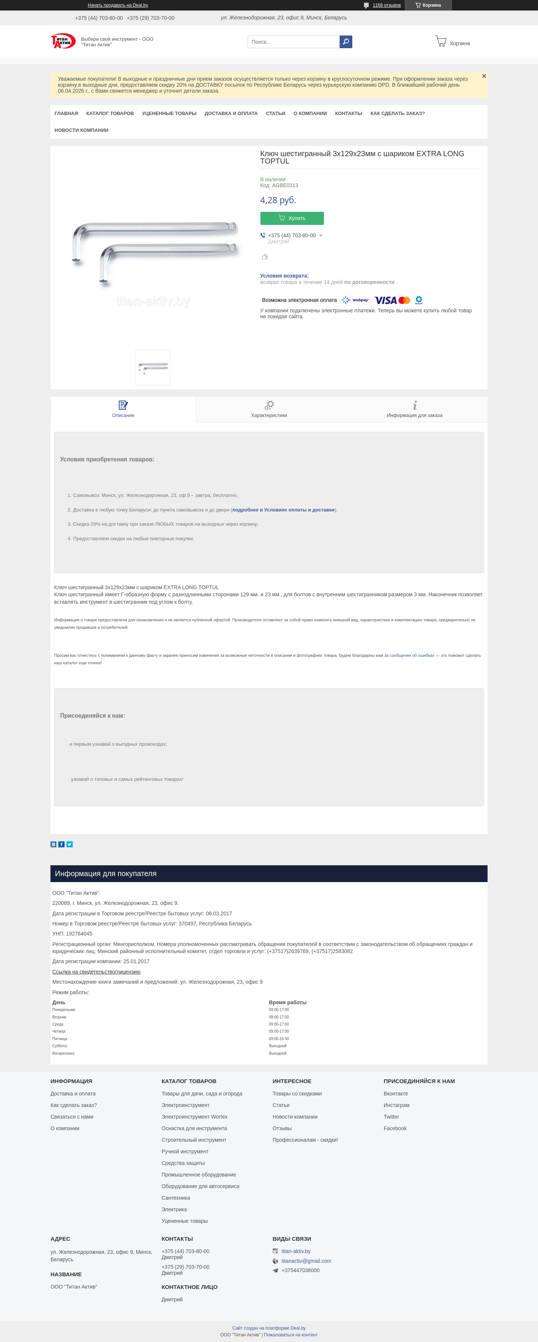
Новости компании (81, 130)
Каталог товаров (110, 113)
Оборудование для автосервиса (200, 1186)
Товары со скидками (297, 1094)
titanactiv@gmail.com (306, 1261)
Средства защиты (183, 1163)
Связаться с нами (71, 1117)
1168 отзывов (387, 5)
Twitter (391, 1117)
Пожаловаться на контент (291, 1335)
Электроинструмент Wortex (194, 1117)
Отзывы (282, 1128)
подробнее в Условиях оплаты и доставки (283, 510)
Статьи (275, 113)
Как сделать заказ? (398, 113)
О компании (310, 113)
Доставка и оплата (231, 113)
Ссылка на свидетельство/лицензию (96, 972)
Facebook (395, 1128)
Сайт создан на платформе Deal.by (269, 1328)
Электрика (174, 1209)
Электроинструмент (185, 1105)
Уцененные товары (169, 113)
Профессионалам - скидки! (305, 1140)
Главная (66, 113)
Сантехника (175, 1198)
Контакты (348, 113)
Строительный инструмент (193, 1140)
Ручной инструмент (184, 1151)
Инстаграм (396, 1105)
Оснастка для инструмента (194, 1128)
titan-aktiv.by (296, 1251)
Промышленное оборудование (198, 1175)
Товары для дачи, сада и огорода (201, 1094)
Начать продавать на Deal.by (118, 5)
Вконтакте (396, 1094)
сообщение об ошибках (412, 655)
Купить (297, 218)
